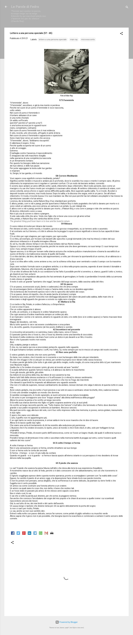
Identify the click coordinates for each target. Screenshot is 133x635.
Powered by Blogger (66, 622)
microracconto (88, 39)
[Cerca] (127, 7)
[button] (121, 34)
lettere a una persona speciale (52, 39)
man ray (74, 39)
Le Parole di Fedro (25, 7)
